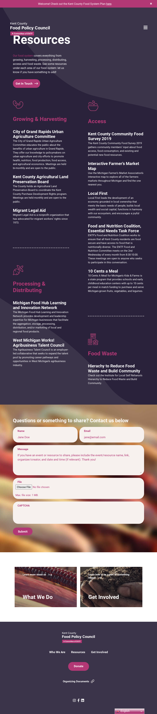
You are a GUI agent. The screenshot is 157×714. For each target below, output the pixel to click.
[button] (151, 4)
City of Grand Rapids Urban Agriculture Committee (38, 134)
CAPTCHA (24, 505)
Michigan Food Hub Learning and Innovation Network (39, 305)
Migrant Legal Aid (29, 210)
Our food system (23, 55)
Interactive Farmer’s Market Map (113, 166)
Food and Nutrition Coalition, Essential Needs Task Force (114, 228)
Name (21, 431)
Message (23, 449)
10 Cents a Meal (103, 271)
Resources (78, 652)
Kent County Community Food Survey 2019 (115, 136)
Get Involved (99, 652)
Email (87, 431)
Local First (97, 193)
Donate (78, 666)
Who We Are (57, 652)
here (108, 3)
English (123, 711)
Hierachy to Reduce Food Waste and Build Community (114, 368)
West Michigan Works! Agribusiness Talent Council (38, 342)
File (20, 481)
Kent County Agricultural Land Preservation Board (40, 179)
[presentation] (41, 515)
